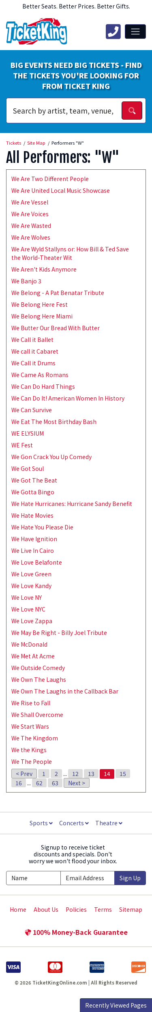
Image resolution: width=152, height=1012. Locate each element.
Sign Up (130, 878)
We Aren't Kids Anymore (44, 269)
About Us (46, 909)
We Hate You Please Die (42, 527)
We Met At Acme (33, 656)
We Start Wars (30, 726)
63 (55, 783)
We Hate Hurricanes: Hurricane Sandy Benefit (71, 504)
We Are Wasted (31, 225)
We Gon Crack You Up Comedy (51, 457)
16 (18, 783)
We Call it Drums (33, 363)
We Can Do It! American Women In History (67, 398)
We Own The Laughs (38, 679)
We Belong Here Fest (39, 304)
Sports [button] (41, 823)
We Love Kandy (31, 586)
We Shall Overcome (37, 715)
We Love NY (26, 597)
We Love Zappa (31, 621)
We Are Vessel (29, 202)
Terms (103, 909)
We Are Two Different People (50, 179)
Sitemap (130, 909)
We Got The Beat (34, 480)
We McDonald (29, 644)
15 (123, 774)
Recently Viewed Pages (116, 1005)
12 (75, 774)
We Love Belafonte (36, 562)
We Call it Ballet (32, 339)
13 (91, 774)
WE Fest (22, 445)
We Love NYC (28, 609)
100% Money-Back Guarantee (76, 932)
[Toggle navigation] (135, 31)
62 (39, 783)
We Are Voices (30, 214)
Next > (76, 783)
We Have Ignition (34, 539)
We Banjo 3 (26, 281)
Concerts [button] (74, 823)
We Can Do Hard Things (43, 386)
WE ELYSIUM (27, 433)
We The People (31, 761)
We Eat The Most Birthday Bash (53, 421)
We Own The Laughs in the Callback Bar (64, 691)
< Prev (24, 774)
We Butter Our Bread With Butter (55, 328)
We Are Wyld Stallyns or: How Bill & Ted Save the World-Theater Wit (70, 253)
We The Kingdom (34, 738)
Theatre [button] (108, 823)
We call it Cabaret (34, 351)
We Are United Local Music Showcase (60, 190)
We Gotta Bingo (32, 492)
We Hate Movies (32, 515)
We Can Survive (31, 410)
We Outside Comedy (38, 668)
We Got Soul (27, 468)
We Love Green (31, 574)
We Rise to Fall (30, 703)
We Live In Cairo (32, 550)
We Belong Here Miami (42, 316)
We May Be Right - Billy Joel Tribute (59, 632)
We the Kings (29, 750)
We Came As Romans (40, 375)
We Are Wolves (30, 237)
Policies (76, 909)
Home (18, 909)
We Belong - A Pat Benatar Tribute (57, 293)
